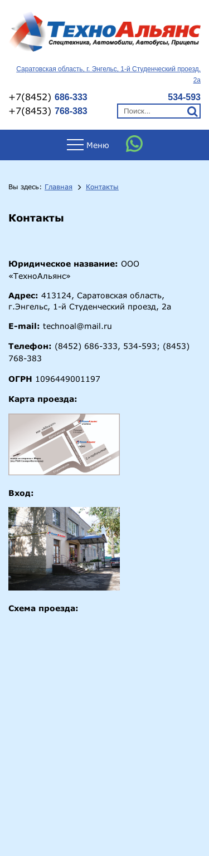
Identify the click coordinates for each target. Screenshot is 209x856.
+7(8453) (48, 110)
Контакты (102, 187)
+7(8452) (48, 96)
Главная (58, 187)
